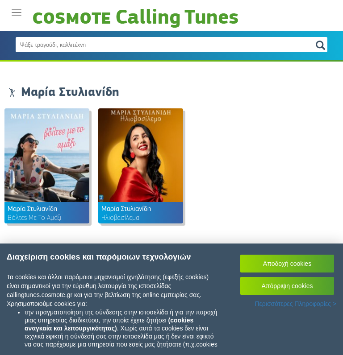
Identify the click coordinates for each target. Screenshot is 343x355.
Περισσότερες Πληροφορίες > (295, 303)
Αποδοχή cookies (287, 263)
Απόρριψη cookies (287, 285)
